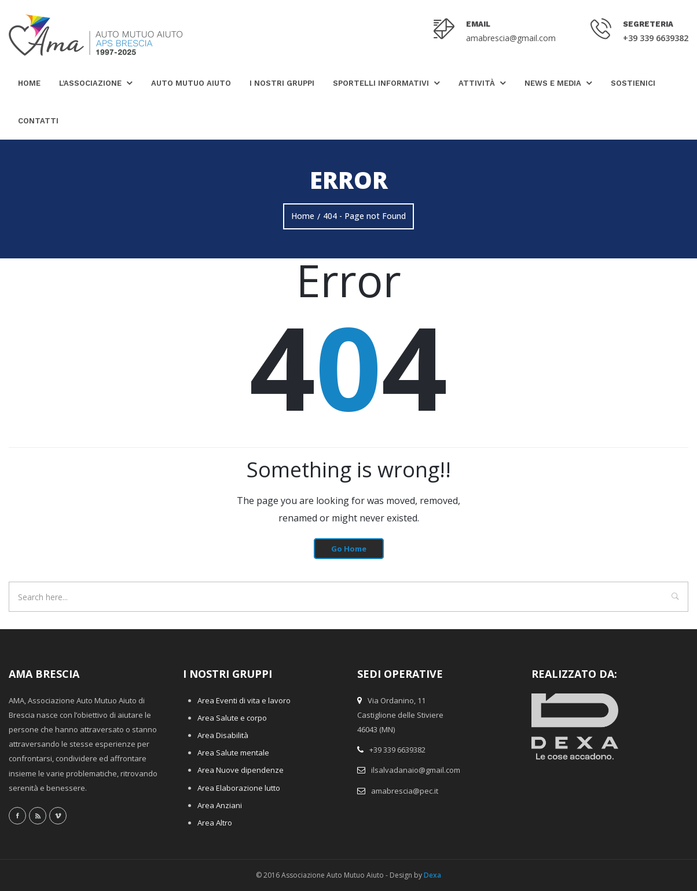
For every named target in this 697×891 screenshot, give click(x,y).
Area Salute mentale (233, 752)
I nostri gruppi (282, 83)
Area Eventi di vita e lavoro (244, 700)
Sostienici (633, 83)
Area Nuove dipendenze (240, 770)
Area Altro (214, 822)
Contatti (38, 120)
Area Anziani (219, 805)
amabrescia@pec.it (404, 791)
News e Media (552, 83)
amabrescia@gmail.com (511, 37)
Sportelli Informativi (381, 83)
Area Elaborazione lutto (238, 788)
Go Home (348, 548)
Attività (476, 83)
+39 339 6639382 (655, 37)
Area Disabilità (222, 735)
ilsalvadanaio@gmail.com (415, 770)
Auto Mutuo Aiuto (191, 83)
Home (29, 83)
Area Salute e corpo (232, 718)
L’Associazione (90, 83)
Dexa (432, 875)
